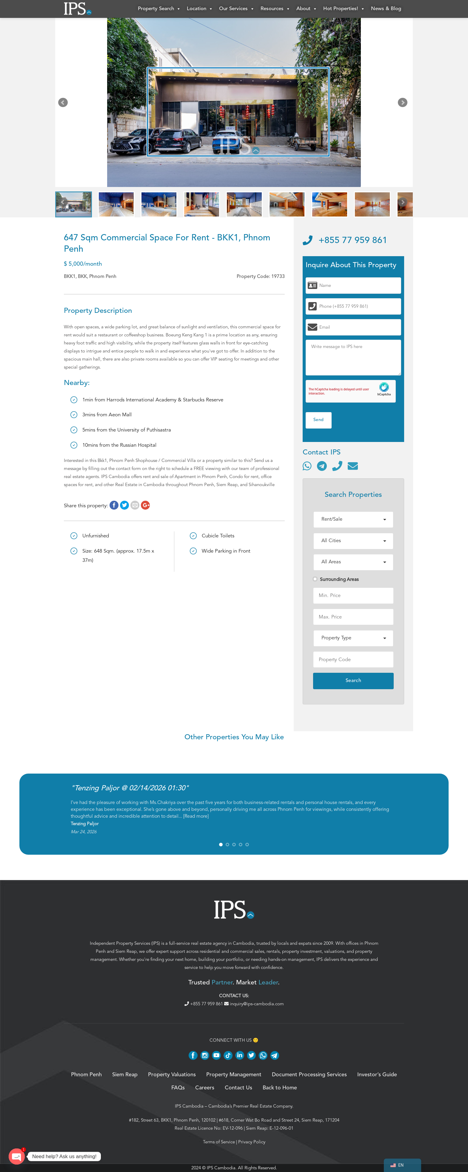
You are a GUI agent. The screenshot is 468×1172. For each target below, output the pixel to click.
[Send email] (353, 466)
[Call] (337, 466)
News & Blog (386, 8)
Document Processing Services (309, 1074)
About (306, 9)
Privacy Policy (251, 1142)
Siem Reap (126, 951)
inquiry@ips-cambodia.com (254, 1003)
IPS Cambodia (189, 1106)
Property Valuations (172, 1074)
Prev (64, 104)
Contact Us (238, 1088)
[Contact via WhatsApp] (307, 466)
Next (404, 104)
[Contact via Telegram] (322, 466)
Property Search (159, 9)
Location (200, 9)
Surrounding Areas (336, 579)
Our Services (237, 9)
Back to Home (280, 1088)
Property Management (233, 1074)
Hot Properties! (344, 9)
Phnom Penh (86, 1074)
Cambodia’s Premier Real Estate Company (250, 1106)
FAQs (178, 1088)
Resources (275, 9)
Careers (204, 1088)
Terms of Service (219, 1142)
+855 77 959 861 (345, 240)
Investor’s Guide (377, 1074)
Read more (195, 816)
